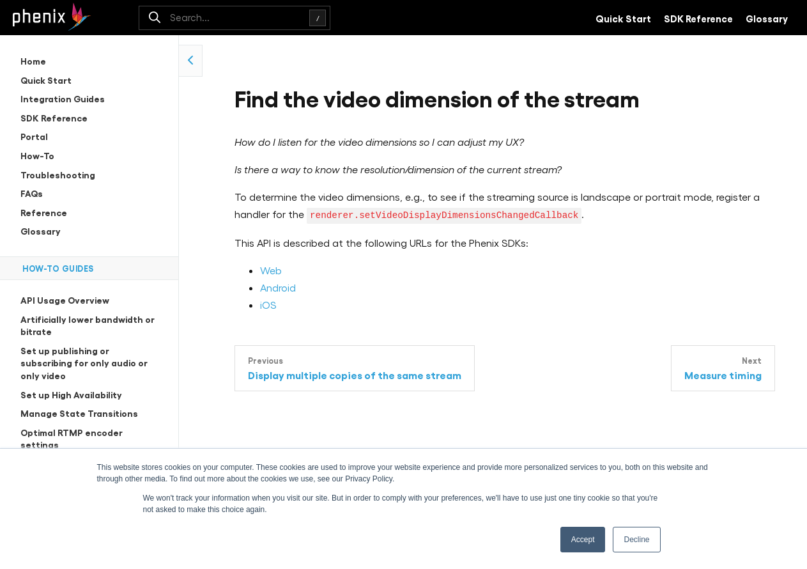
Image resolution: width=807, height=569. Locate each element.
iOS (268, 304)
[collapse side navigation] (191, 61)
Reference (43, 212)
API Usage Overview (64, 299)
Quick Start (623, 18)
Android (278, 287)
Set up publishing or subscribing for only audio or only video (84, 362)
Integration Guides (62, 98)
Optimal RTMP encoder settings (71, 438)
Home (33, 60)
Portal (34, 135)
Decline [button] (636, 539)
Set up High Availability (71, 394)
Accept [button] (583, 539)
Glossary (767, 18)
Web (271, 269)
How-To (37, 155)
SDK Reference (698, 18)
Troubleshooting (57, 174)
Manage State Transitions (79, 412)
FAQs (31, 192)
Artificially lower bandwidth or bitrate (87, 325)
